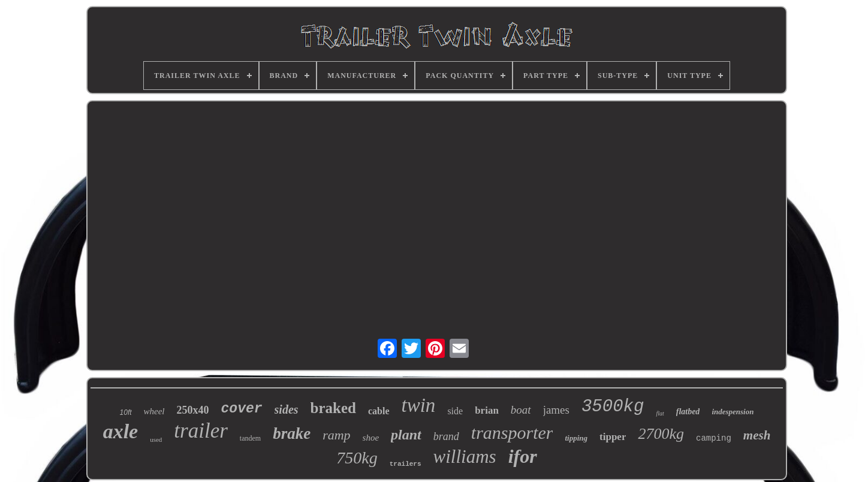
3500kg (612, 407)
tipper (612, 436)
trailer (200, 430)
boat (521, 409)
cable (379, 411)
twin (419, 405)
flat (660, 413)
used (156, 439)
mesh (757, 435)
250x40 (193, 410)
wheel (154, 411)
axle (120, 431)
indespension (733, 411)
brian (487, 410)
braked (333, 408)
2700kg (661, 433)
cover (242, 409)
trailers (405, 464)
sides (287, 409)
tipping (576, 437)
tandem (250, 438)
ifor (522, 456)
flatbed (688, 411)
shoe (371, 437)
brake (292, 433)
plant (406, 434)
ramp (336, 434)
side (455, 411)
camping (713, 438)
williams (464, 456)
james (556, 409)
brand (446, 436)
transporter (512, 432)
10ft (126, 412)
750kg (356, 457)
